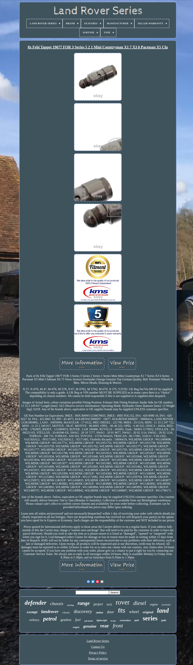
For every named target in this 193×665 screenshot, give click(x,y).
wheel (134, 611)
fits (121, 610)
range (84, 603)
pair (163, 620)
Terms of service (98, 658)
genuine (89, 626)
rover (123, 602)
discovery (83, 611)
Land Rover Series (98, 641)
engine (154, 604)
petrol (50, 618)
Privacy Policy (98, 652)
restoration (125, 620)
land (163, 610)
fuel (78, 620)
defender (36, 602)
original (148, 612)
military (34, 620)
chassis (56, 603)
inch (109, 604)
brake (113, 621)
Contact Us (98, 646)
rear (104, 626)
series (150, 618)
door (110, 612)
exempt (32, 612)
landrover (49, 611)
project (98, 604)
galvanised (88, 621)
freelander (166, 604)
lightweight (101, 620)
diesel (139, 603)
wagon (76, 627)
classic (66, 612)
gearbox (66, 620)
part (137, 620)
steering (70, 605)
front (118, 626)
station (99, 612)
